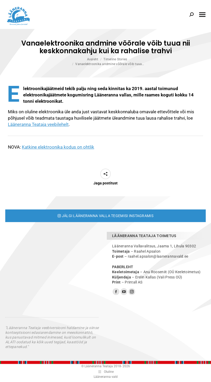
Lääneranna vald (106, 377)
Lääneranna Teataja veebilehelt (38, 124)
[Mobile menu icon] (202, 14)
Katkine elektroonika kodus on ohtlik (58, 147)
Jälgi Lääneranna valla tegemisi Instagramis (105, 216)
